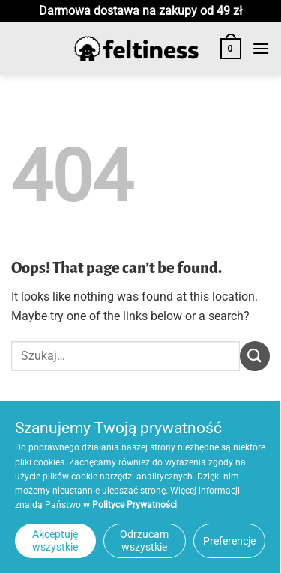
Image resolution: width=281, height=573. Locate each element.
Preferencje (229, 541)
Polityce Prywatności (134, 505)
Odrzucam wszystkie (144, 540)
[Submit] (255, 355)
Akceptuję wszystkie (55, 540)
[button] (230, 49)
